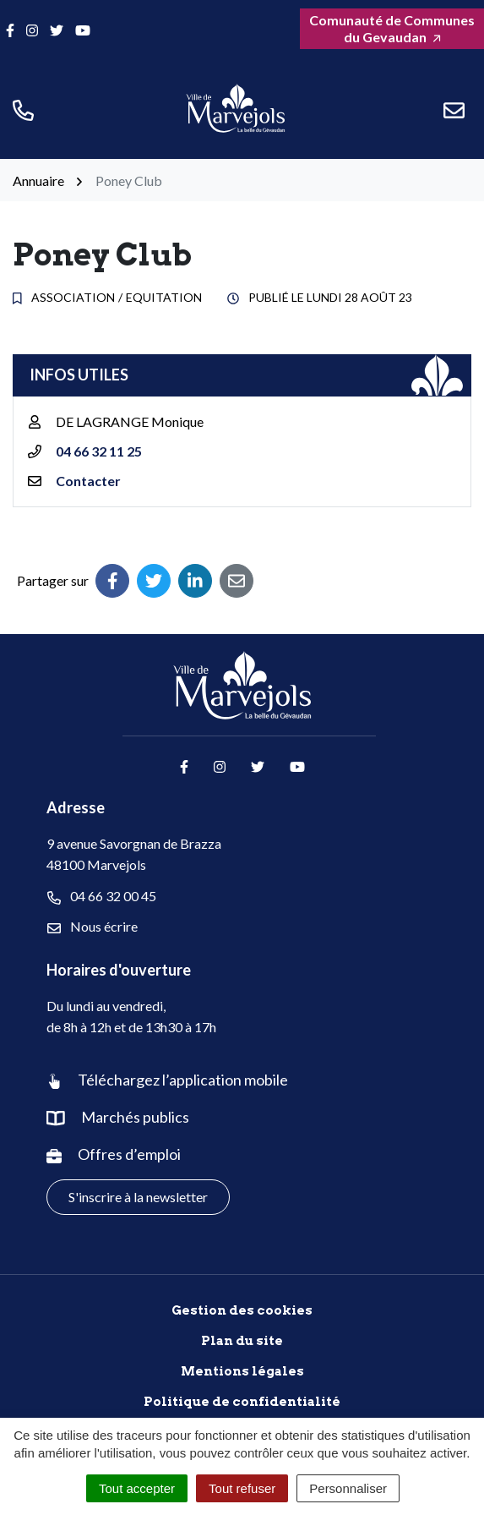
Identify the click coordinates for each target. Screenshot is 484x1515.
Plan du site (242, 1340)
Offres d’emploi (129, 1154)
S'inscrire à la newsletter (138, 1197)
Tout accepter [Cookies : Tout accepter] (137, 1488)
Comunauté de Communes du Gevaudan (392, 28)
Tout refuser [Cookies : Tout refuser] (242, 1488)
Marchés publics (135, 1117)
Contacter (88, 481)
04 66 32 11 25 (99, 451)
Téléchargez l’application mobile (183, 1079)
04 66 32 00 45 (101, 896)
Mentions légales (242, 1371)
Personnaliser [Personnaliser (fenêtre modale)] (348, 1488)
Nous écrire (92, 926)
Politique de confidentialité (242, 1401)
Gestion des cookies (242, 1310)
